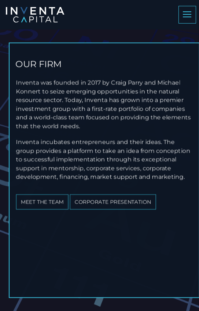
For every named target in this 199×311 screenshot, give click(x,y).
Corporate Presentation (116, 201)
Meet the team (45, 201)
